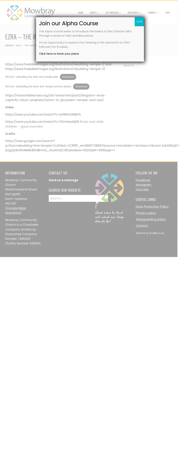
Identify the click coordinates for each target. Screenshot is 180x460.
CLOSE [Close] (139, 21)
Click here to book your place (59, 54)
